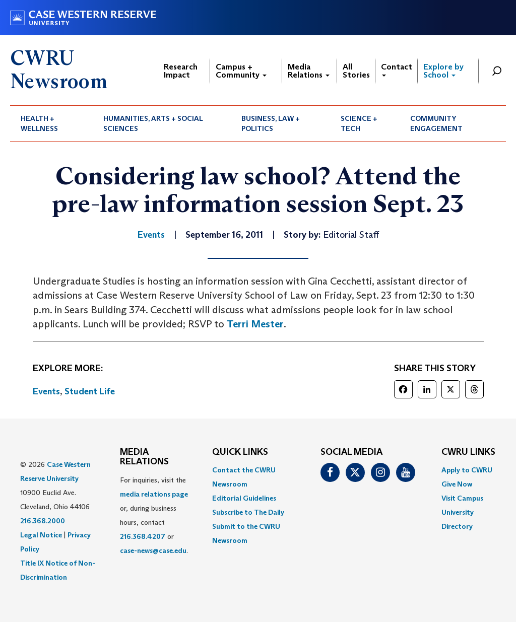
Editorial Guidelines (244, 498)
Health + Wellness (39, 123)
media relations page (154, 494)
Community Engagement (436, 123)
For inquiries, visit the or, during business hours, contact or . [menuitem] (154, 515)
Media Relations (309, 71)
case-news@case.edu (153, 550)
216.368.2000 (42, 520)
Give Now (456, 484)
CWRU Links (468, 452)
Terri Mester (255, 324)
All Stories (356, 71)
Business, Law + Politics (270, 123)
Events (46, 391)
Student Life (89, 391)
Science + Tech (359, 123)
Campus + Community (241, 71)
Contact (396, 69)
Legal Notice (41, 534)
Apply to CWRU (466, 469)
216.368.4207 (142, 536)
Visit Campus (462, 498)
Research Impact (181, 71)
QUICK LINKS (240, 452)
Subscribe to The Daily (248, 512)
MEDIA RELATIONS (144, 457)
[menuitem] (51, 123)
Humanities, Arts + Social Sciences (153, 123)
